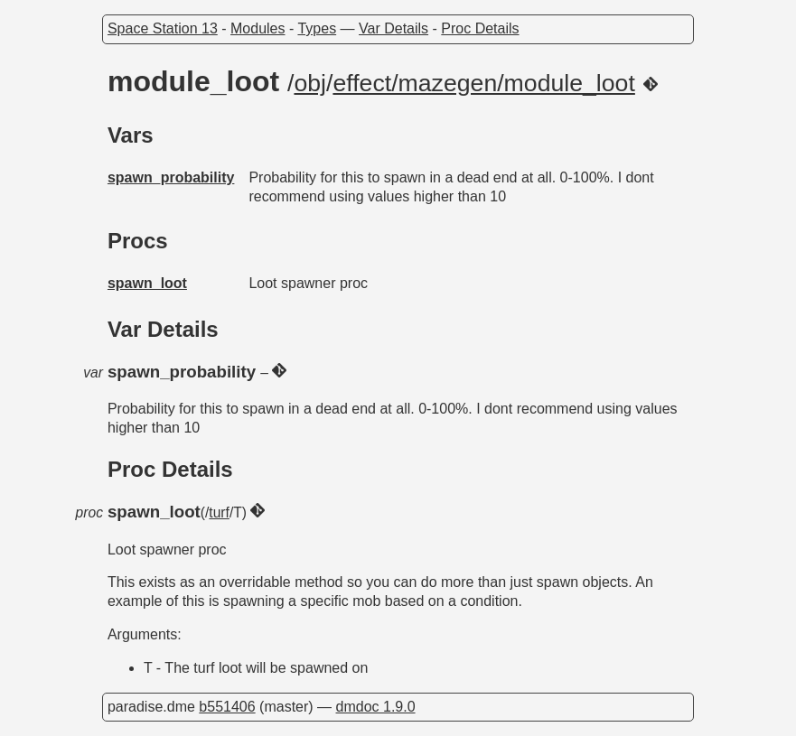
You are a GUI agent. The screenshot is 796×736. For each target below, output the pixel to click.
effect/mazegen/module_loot (483, 83)
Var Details (393, 28)
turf (219, 512)
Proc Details (480, 28)
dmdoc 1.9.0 (376, 706)
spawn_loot (147, 283)
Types (316, 28)
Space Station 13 (163, 28)
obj (310, 83)
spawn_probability (171, 177)
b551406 (227, 706)
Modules (257, 28)
